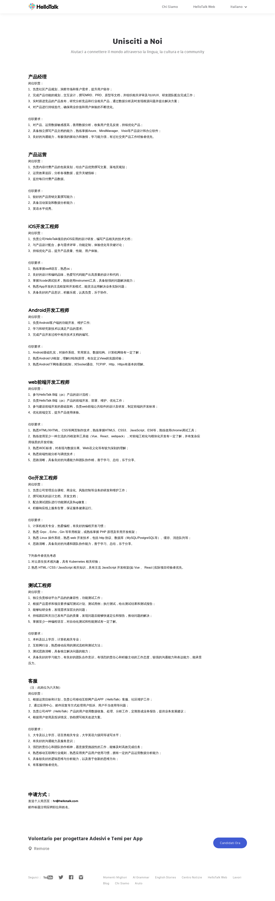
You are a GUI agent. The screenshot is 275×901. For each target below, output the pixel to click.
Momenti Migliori (115, 877)
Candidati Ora (230, 843)
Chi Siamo (170, 7)
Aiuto (138, 883)
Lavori (237, 877)
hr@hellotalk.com (65, 801)
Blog (106, 883)
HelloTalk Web (204, 7)
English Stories (165, 877)
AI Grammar (141, 877)
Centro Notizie (192, 877)
